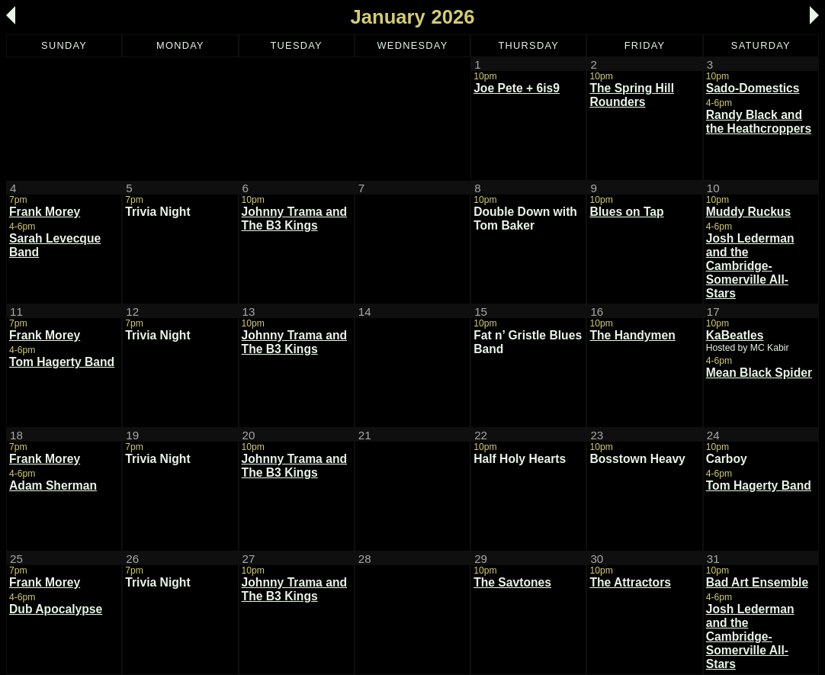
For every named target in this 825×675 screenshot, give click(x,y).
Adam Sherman (53, 485)
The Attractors (630, 582)
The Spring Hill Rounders (631, 95)
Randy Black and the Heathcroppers (758, 121)
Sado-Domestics (753, 88)
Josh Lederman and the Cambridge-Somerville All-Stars (750, 266)
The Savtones (512, 582)
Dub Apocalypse (55, 609)
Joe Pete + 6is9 (516, 88)
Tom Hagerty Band (61, 361)
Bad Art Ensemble (757, 582)
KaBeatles (735, 335)
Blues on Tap (626, 211)
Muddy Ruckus (748, 211)
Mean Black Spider (759, 372)
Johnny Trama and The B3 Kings (294, 218)
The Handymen (632, 335)
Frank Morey (44, 211)
